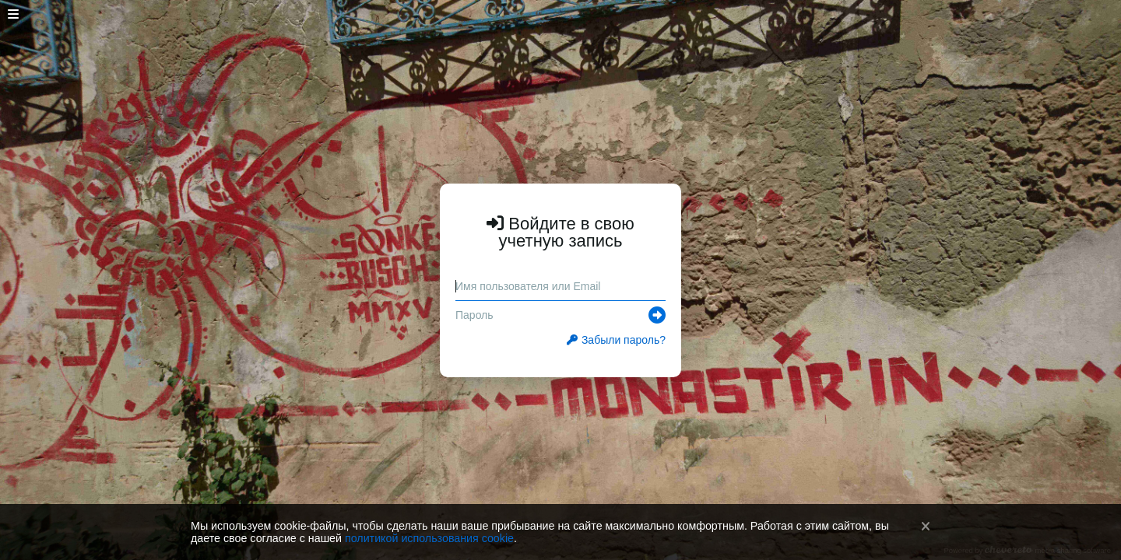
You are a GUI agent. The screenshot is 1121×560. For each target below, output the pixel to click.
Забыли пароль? (616, 340)
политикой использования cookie (429, 538)
